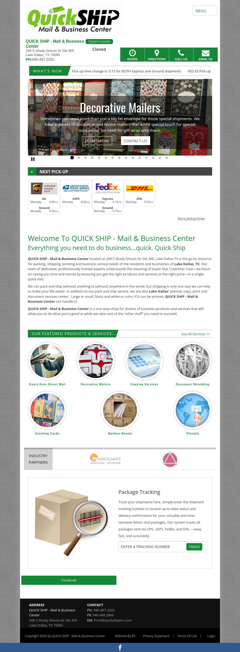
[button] (120, 199)
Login (211, 636)
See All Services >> (195, 334)
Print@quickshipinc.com (113, 620)
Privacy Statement (156, 636)
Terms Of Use (187, 636)
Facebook (69, 580)
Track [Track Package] (194, 546)
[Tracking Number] (154, 546)
